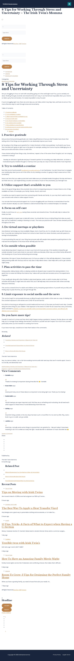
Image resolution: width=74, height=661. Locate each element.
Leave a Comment (7, 435)
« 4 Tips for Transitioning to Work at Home (17, 370)
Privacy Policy (56, 655)
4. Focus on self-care (11, 120)
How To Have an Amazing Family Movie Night (30, 560)
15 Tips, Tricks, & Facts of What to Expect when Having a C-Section (37, 527)
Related (11, 133)
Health (7, 522)
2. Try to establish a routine (13, 116)
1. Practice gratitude (11, 114)
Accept (6, 607)
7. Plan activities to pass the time (15, 126)
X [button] (2, 599)
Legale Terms (66, 655)
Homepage (8, 73)
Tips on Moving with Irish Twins (22, 493)
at (6, 381)
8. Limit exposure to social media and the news (19, 128)
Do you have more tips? (12, 130)
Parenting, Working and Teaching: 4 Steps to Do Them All (22, 341)
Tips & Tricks (9, 490)
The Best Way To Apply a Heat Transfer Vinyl (30, 509)
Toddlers (8, 541)
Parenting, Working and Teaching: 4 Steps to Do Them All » (21, 368)
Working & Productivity (12, 77)
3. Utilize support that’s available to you (17, 118)
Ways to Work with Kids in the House (16, 352)
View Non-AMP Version (20, 44)
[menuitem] (37, 343)
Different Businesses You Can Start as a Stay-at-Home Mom (24, 474)
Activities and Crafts (11, 506)
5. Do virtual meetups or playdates (15, 122)
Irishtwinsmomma (12, 4)
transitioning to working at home (31, 171)
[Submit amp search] (7, 39)
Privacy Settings (7, 614)
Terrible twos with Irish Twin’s (21, 544)
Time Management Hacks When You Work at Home (21, 347)
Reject (6, 611)
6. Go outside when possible (13, 124)
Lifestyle (7, 75)
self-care (19, 213)
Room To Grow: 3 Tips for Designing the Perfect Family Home (36, 577)
